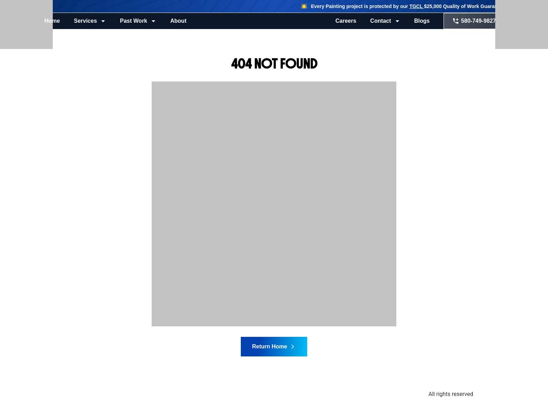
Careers (346, 21)
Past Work (138, 21)
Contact (385, 21)
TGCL (416, 6)
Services (90, 21)
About (178, 21)
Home (52, 21)
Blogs (422, 21)
